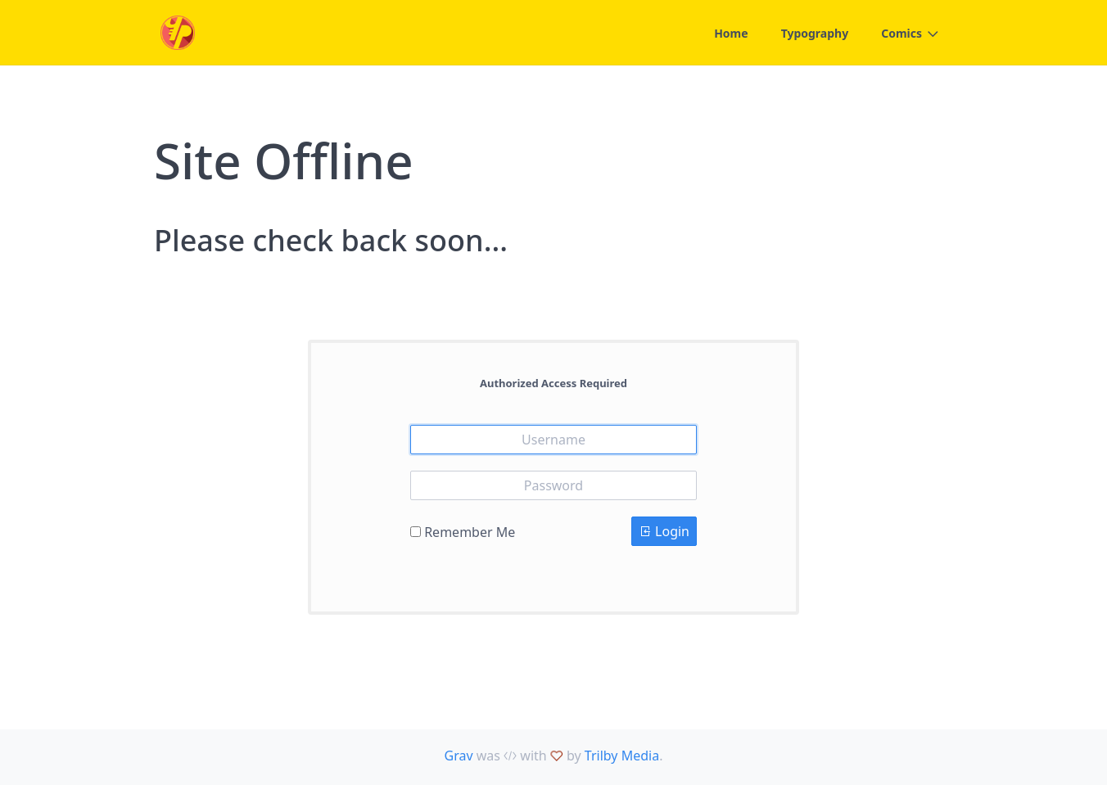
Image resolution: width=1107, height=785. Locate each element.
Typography (815, 33)
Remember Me (469, 532)
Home (731, 33)
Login (664, 531)
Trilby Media (622, 756)
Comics (901, 33)
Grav (459, 756)
